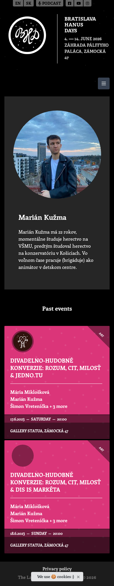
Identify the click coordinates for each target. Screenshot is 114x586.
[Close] (79, 575)
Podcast (49, 4)
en (18, 4)
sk (28, 4)
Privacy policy (57, 569)
